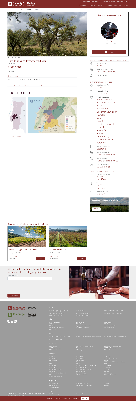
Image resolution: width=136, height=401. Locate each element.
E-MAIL (109, 52)
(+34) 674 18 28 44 (109, 43)
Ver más (96, 209)
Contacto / (87, 2)
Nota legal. (10, 395)
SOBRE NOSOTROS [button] (115, 5)
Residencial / (121, 2)
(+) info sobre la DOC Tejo (15, 136)
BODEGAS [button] (83, 5)
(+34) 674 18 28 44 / (97, 2)
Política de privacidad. (20, 395)
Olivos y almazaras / (110, 2)
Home (9, 10)
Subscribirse (14, 295)
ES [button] (127, 2)
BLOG (126, 5)
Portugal (16, 10)
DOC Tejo (30, 10)
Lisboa (23, 10)
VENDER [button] (92, 5)
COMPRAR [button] (102, 5)
